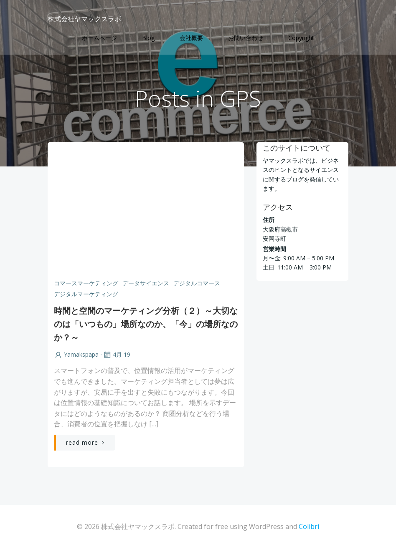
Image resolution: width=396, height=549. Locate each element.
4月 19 (116, 354)
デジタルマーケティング (86, 294)
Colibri (309, 526)
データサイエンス (145, 283)
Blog (148, 38)
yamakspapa (76, 354)
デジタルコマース (196, 283)
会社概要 (191, 38)
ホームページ (99, 38)
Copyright (301, 38)
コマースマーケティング (86, 283)
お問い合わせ (245, 38)
